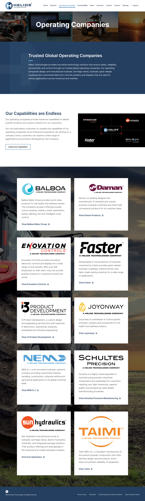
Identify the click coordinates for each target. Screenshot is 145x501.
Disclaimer (92, 495)
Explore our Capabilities (17, 148)
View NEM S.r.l (29, 391)
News (92, 5)
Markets (53, 5)
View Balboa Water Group (34, 225)
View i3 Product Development (36, 338)
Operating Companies (67, 5)
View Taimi (84, 470)
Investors (100, 5)
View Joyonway (86, 334)
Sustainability (83, 5)
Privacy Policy (82, 495)
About (45, 5)
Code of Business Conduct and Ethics (110, 495)
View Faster (85, 283)
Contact (117, 5)
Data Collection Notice (132, 495)
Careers (109, 5)
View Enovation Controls (34, 285)
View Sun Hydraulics (32, 458)
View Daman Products (90, 216)
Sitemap (125, 5)
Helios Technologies (16, 496)
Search (135, 5)
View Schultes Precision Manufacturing (98, 399)
